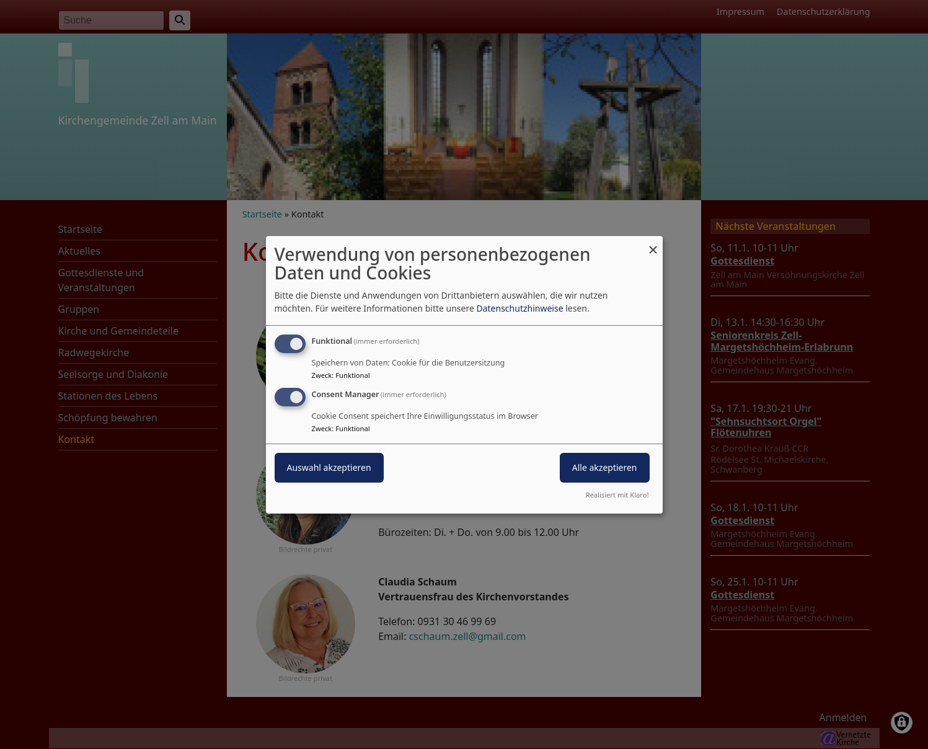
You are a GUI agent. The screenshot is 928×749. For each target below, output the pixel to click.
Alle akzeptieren (604, 467)
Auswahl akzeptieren (329, 467)
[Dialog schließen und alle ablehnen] (653, 243)
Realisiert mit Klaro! (617, 494)
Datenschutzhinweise (519, 308)
